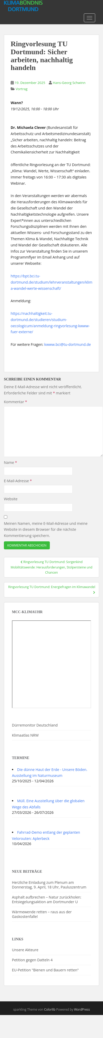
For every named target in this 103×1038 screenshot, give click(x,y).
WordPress (82, 1009)
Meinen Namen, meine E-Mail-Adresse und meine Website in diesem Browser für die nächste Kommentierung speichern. (45, 529)
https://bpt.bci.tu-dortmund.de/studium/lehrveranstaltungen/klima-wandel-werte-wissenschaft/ (51, 282)
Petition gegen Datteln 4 (32, 959)
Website (10, 498)
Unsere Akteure (25, 949)
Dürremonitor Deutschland (35, 725)
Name (10, 462)
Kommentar (15, 401)
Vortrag (22, 89)
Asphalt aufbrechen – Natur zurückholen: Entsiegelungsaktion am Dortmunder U (46, 899)
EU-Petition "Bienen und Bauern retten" (45, 969)
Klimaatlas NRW (25, 735)
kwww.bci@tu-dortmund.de (67, 344)
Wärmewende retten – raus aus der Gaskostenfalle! (42, 914)
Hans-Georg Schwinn (69, 82)
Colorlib (49, 1009)
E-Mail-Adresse (18, 480)
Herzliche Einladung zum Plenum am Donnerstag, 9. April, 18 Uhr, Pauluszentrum (49, 884)
